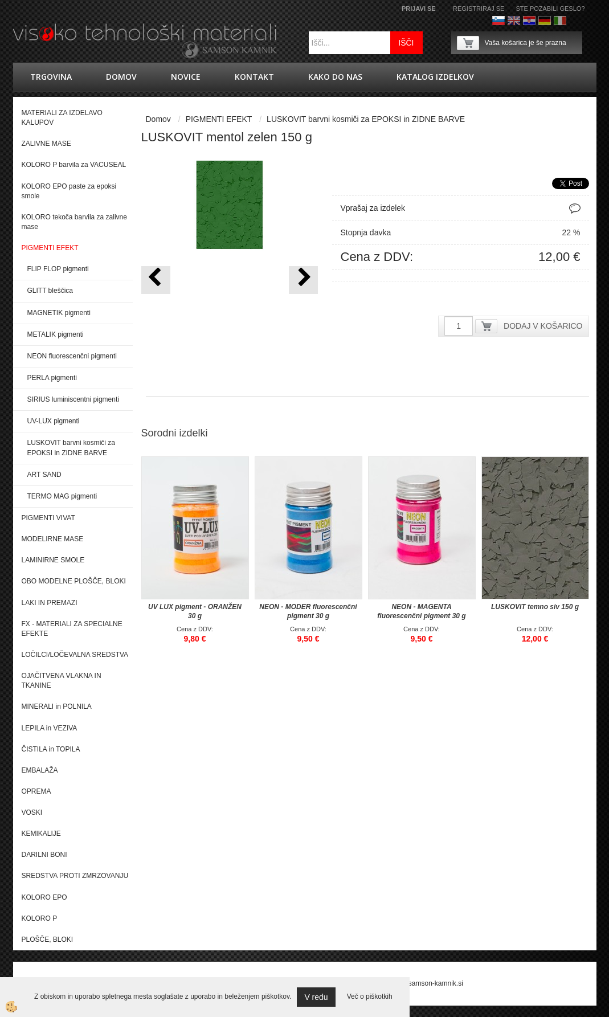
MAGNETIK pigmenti (59, 313)
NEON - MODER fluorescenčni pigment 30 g (308, 611)
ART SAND (44, 475)
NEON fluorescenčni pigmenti (72, 356)
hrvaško (529, 20)
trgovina (51, 76)
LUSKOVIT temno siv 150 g (535, 607)
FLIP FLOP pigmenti (58, 269)
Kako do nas (335, 76)
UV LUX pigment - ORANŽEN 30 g (195, 611)
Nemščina (544, 20)
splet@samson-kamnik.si (425, 983)
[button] (303, 280)
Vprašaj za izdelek (373, 208)
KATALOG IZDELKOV (435, 76)
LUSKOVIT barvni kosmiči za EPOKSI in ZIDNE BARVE (71, 447)
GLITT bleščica (50, 291)
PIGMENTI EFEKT (219, 119)
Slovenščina (498, 20)
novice (186, 76)
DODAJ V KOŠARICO (543, 325)
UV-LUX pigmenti (53, 421)
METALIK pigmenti (55, 334)
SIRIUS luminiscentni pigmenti (73, 399)
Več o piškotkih (370, 996)
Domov (121, 76)
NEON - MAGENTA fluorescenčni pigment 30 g (421, 611)
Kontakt (254, 76)
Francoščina (575, 20)
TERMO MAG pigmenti (62, 496)
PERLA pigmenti (52, 378)
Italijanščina (560, 20)
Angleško (514, 20)
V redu (316, 997)
